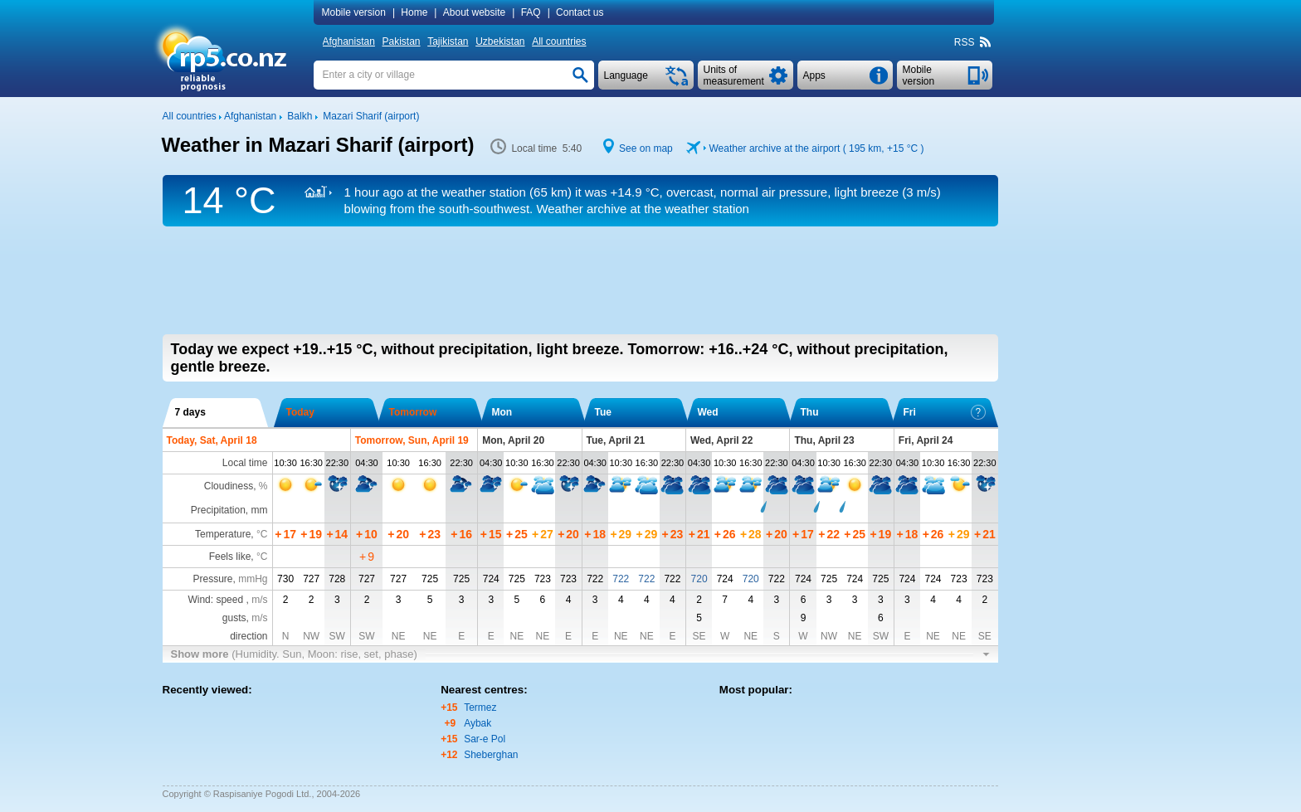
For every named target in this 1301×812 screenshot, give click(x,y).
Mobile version (354, 12)
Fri (945, 412)
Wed (708, 412)
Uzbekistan (499, 41)
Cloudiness (228, 486)
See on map (646, 148)
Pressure (212, 579)
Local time (245, 463)
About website (474, 12)
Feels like (230, 556)
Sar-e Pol (484, 739)
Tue (603, 412)
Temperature (223, 534)
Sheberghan (491, 755)
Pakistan (402, 41)
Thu (810, 412)
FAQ (531, 12)
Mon (502, 412)
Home (414, 12)
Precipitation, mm (229, 510)
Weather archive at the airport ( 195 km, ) (816, 148)
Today (300, 412)
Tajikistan (447, 41)
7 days (190, 412)
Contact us (579, 12)
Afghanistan (349, 41)
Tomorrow (413, 412)
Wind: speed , (227, 599)
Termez (480, 707)
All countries (559, 41)
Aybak (477, 723)
